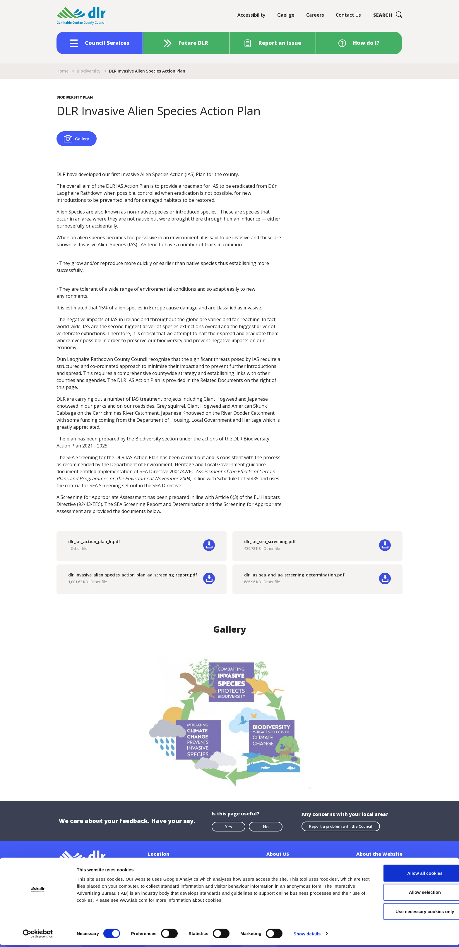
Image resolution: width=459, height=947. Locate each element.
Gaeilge (285, 15)
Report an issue (279, 42)
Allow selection (410, 894)
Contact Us (348, 15)
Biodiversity (89, 71)
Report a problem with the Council (340, 826)
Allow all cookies (410, 874)
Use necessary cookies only (410, 913)
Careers (315, 15)
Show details (307, 935)
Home (62, 71)
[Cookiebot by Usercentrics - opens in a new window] (38, 935)
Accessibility (251, 15)
